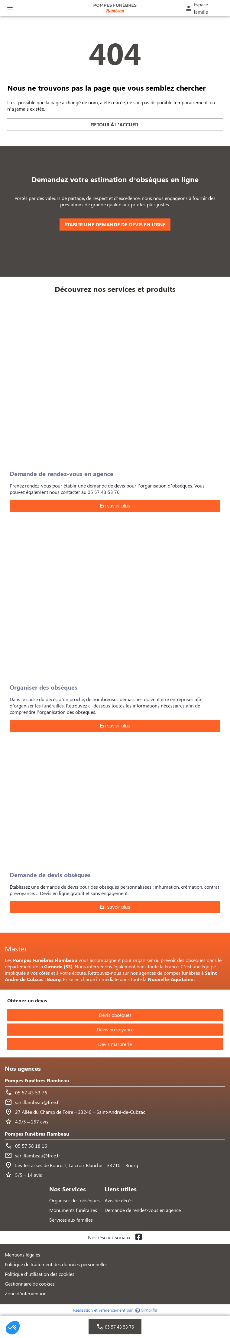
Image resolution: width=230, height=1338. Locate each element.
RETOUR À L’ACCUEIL (115, 124)
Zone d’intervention (26, 1293)
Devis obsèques (115, 1015)
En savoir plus (115, 505)
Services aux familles (71, 1220)
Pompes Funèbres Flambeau (37, 1080)
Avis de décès (119, 1200)
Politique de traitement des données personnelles (56, 1264)
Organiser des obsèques (74, 1200)
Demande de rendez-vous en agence (143, 1210)
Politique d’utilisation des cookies (39, 1274)
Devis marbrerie (115, 1044)
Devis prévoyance (115, 1029)
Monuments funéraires (73, 1210)
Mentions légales (22, 1254)
